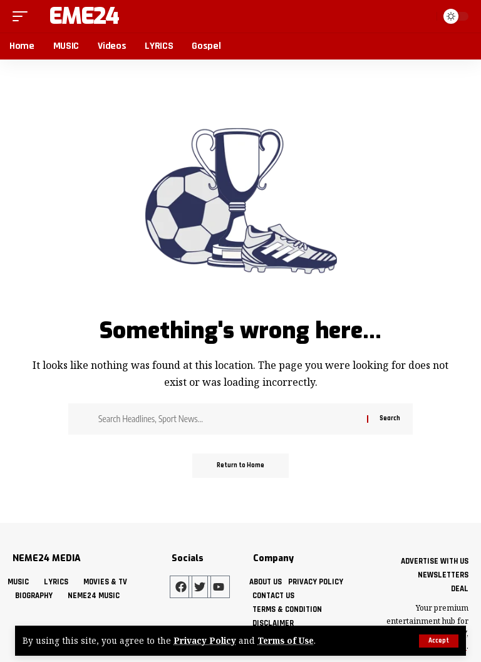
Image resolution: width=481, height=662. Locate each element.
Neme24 (76, 16)
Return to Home (240, 466)
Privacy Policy (204, 641)
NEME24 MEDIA (47, 558)
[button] (438, 641)
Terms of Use (286, 641)
